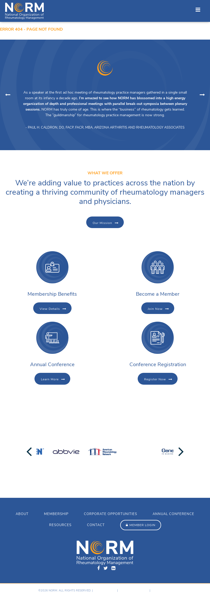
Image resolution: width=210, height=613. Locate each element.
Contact (96, 525)
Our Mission (102, 223)
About (22, 514)
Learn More (50, 379)
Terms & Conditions (134, 590)
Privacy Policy (105, 590)
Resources (60, 525)
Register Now (155, 379)
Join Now (155, 309)
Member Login (142, 525)
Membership (56, 514)
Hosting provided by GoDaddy (26, 601)
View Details (50, 309)
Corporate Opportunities (110, 514)
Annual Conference (173, 514)
